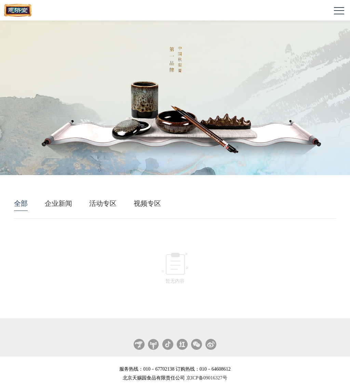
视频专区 (147, 203)
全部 (21, 203)
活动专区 (103, 203)
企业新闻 (58, 203)
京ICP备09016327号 (206, 377)
